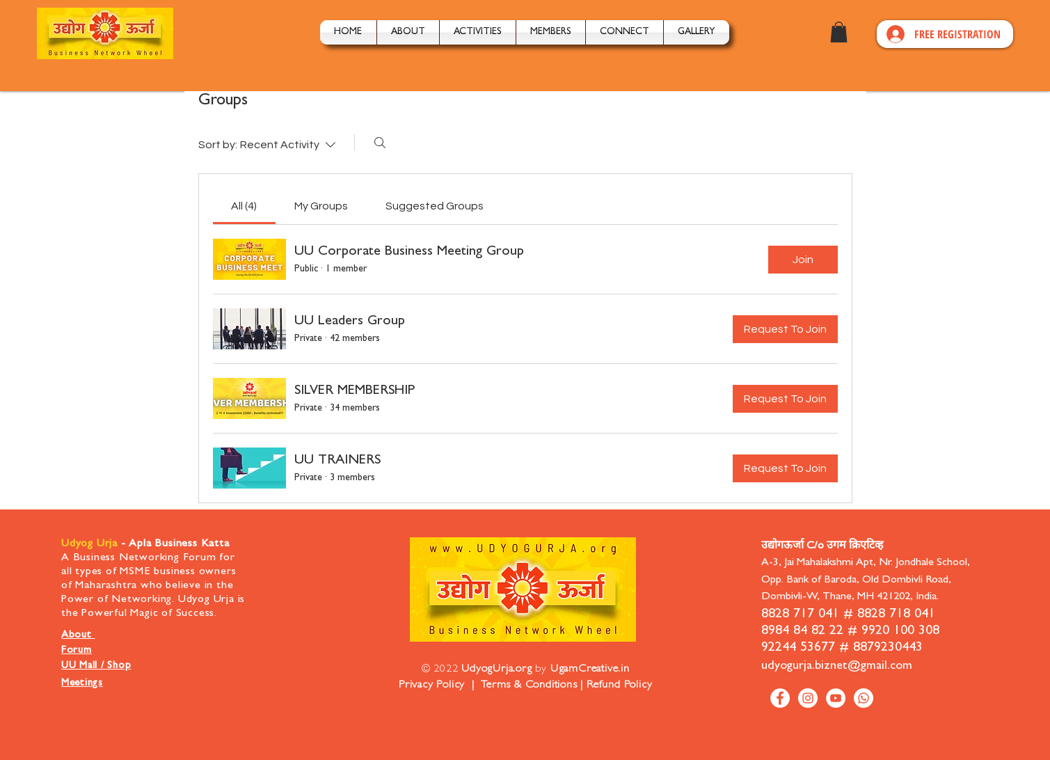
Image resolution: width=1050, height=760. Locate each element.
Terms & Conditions (527, 685)
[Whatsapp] (863, 698)
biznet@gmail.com (863, 666)
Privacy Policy (432, 685)
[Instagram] (808, 698)
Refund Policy (619, 685)
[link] (244, 206)
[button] (478, 32)
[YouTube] (835, 698)
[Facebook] (780, 698)
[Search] (380, 142)
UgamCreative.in (590, 669)
